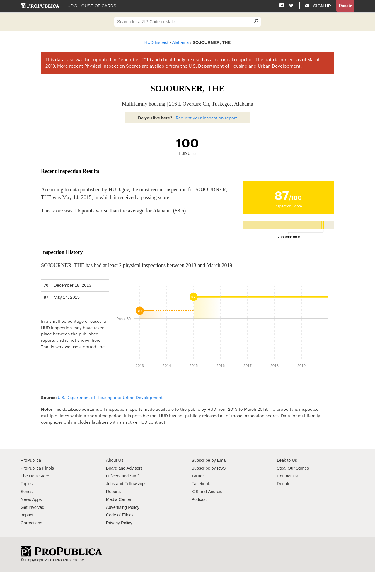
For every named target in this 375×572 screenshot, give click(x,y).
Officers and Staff (122, 476)
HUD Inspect (156, 42)
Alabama (180, 42)
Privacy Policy (119, 523)
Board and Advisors (124, 468)
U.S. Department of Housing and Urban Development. (111, 397)
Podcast (199, 499)
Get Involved (33, 507)
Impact (27, 515)
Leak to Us (287, 460)
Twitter (197, 476)
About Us (115, 460)
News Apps (31, 499)
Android (215, 491)
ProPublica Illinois (37, 468)
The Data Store (35, 476)
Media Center (119, 499)
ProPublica (31, 460)
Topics (27, 484)
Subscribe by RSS (208, 468)
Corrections (31, 523)
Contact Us (287, 476)
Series (27, 491)
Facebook (200, 484)
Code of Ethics (120, 515)
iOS (194, 491)
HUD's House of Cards (90, 6)
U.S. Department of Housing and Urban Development (245, 66)
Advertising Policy (123, 507)
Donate (345, 5)
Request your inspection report (206, 118)
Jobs (110, 484)
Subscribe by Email (209, 460)
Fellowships (136, 484)
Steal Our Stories (293, 468)
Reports (113, 491)
